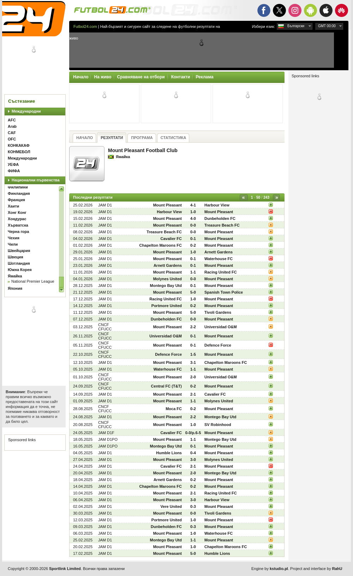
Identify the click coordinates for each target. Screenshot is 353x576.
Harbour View (216, 205)
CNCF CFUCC (105, 327)
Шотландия (19, 263)
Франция (16, 200)
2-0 (193, 377)
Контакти (180, 76)
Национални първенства (36, 180)
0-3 (193, 506)
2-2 (193, 327)
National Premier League (32, 281)
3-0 (193, 459)
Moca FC (174, 409)
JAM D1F (106, 433)
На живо (102, 76)
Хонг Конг (17, 212)
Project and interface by (316, 568)
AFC (12, 120)
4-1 (193, 205)
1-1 (193, 272)
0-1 (193, 238)
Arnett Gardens (218, 252)
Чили (13, 244)
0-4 (193, 453)
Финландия (19, 193)
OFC (12, 139)
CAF (12, 133)
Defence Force (217, 345)
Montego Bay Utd (166, 285)
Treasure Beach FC (222, 225)
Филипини (18, 187)
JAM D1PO (108, 439)
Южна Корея (20, 270)
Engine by (269, 568)
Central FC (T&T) (166, 386)
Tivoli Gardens (217, 312)
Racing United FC (220, 272)
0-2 (193, 245)
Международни (26, 111)
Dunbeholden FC (219, 218)
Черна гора (18, 231)
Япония (15, 288)
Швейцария (19, 250)
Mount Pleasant (167, 205)
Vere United (171, 506)
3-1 (193, 362)
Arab (12, 126)
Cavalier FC (171, 238)
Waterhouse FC (218, 259)
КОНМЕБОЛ (19, 152)
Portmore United (166, 306)
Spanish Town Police (223, 292)
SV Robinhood (217, 424)
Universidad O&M (220, 327)
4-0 (193, 218)
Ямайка (15, 276)
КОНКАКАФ (19, 145)
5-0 (193, 292)
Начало (80, 76)
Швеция (15, 257)
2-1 (193, 394)
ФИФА (14, 171)
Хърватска (18, 225)
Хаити (13, 206)
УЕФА (13, 164)
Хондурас (17, 219)
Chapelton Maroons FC (160, 245)
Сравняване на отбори (141, 76)
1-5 (193, 354)
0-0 (193, 225)
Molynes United (167, 279)
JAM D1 (105, 205)
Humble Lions (169, 453)
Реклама (204, 76)
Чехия (13, 238)
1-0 (193, 212)
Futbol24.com (85, 26)
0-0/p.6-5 (193, 433)
